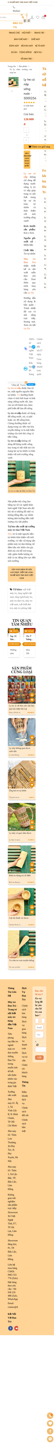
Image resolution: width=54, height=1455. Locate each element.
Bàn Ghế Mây (21, 39)
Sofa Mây (14, 45)
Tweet (23, 385)
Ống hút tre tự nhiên (17, 790)
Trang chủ (14, 32)
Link (30, 385)
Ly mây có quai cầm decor (20, 833)
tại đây (31, 292)
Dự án (14, 52)
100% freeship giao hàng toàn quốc (27, 159)
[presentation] (10, 82)
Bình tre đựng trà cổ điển (20, 875)
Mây (10, 534)
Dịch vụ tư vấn (24, 1057)
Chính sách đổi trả (25, 1111)
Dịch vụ (38, 52)
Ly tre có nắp (14, 388)
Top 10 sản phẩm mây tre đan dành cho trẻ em (13, 638)
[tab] (26, 382)
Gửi (39, 1057)
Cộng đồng (25, 52)
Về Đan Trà (27, 58)
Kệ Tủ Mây (40, 45)
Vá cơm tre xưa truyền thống (21, 960)
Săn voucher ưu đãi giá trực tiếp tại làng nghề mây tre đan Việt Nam (21, 574)
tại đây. (27, 328)
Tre (18, 395)
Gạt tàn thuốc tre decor (19, 918)
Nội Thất (27, 32)
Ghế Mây (35, 39)
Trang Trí (39, 32)
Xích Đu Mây (27, 45)
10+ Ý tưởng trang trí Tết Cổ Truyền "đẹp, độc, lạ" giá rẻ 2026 (29, 638)
